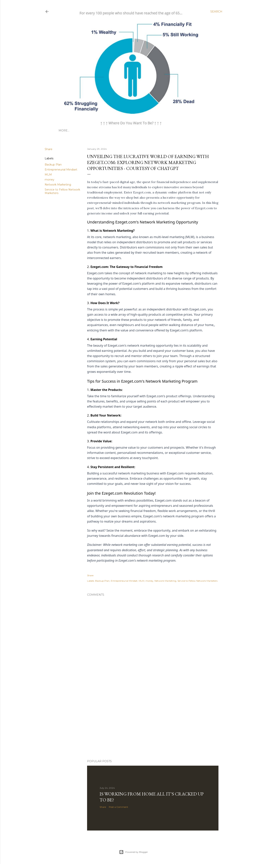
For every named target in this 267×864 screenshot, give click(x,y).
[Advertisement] (133, 723)
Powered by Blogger (133, 852)
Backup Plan (53, 164)
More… (64, 130)
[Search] (216, 11)
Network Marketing (58, 184)
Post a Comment (118, 806)
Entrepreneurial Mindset (61, 169)
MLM (48, 174)
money (49, 179)
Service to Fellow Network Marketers (197, 580)
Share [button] (48, 149)
